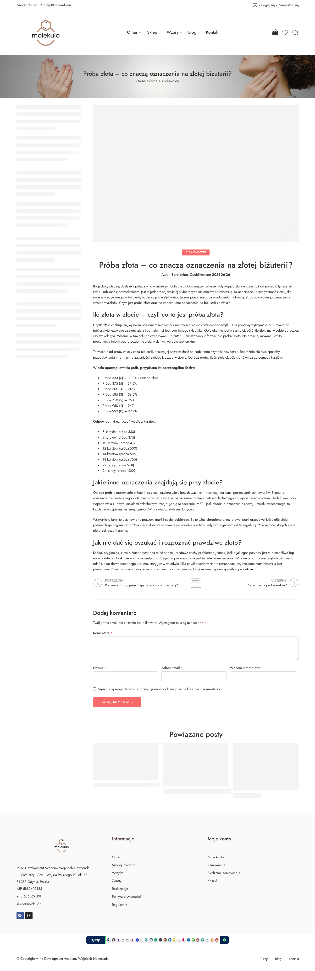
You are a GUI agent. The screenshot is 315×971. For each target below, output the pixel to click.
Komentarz (102, 632)
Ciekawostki (170, 80)
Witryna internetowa (245, 667)
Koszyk (212, 880)
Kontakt (213, 32)
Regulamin (119, 904)
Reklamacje (120, 888)
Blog (192, 32)
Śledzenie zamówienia (224, 872)
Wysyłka (117, 872)
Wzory (173, 32)
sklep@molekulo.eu (30, 903)
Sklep (152, 32)
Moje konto (216, 857)
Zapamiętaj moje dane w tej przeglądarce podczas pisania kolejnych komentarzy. (159, 688)
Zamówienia (216, 864)
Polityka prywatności (126, 896)
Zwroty (116, 880)
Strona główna (146, 80)
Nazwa (99, 667)
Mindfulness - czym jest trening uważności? (201, 791)
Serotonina (179, 274)
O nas (132, 32)
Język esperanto (247, 795)
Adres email (172, 667)
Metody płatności (124, 864)
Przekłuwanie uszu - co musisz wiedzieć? (129, 785)
